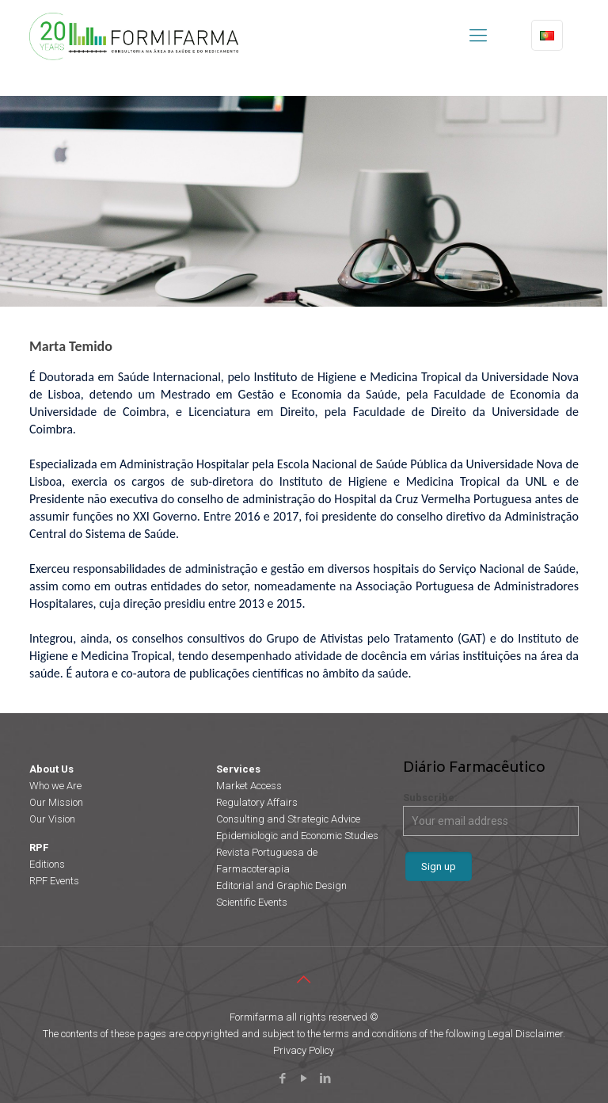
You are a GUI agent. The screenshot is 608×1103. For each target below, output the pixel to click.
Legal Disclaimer (525, 1034)
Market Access (249, 786)
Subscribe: (491, 814)
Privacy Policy (303, 1050)
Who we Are (55, 786)
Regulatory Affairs (257, 802)
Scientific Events (251, 902)
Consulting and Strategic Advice (288, 819)
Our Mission (56, 802)
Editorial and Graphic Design (281, 885)
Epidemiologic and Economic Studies (297, 836)
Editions (47, 864)
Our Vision (52, 819)
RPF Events (54, 881)
